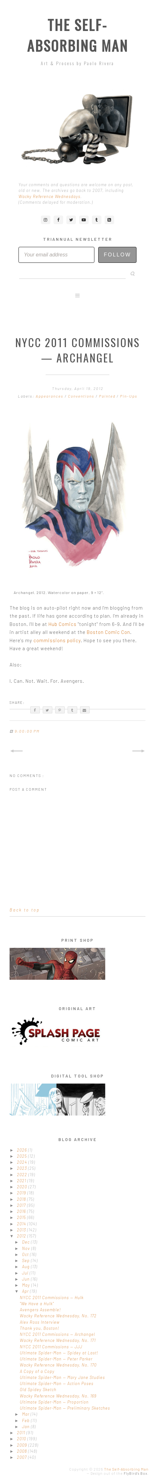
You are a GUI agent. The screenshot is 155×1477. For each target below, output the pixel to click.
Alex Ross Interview (40, 1322)
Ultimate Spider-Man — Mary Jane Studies (62, 1377)
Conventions (82, 396)
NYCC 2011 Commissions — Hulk (52, 1297)
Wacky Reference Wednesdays (49, 196)
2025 (22, 1156)
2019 (22, 1192)
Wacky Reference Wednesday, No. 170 (58, 1364)
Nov (26, 1248)
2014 (22, 1223)
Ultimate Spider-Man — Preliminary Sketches (65, 1408)
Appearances (50, 396)
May (26, 1285)
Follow (117, 254)
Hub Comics (62, 624)
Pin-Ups (128, 396)
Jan (26, 1426)
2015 (22, 1217)
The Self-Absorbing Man (77, 35)
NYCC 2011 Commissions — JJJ (51, 1346)
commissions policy (57, 640)
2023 (22, 1168)
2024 (22, 1162)
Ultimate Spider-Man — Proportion (54, 1402)
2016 (22, 1211)
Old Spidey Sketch (38, 1389)
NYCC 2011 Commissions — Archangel (57, 1334)
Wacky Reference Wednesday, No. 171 (58, 1340)
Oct (26, 1254)
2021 (22, 1180)
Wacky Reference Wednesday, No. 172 (58, 1315)
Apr (26, 1291)
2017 (22, 1205)
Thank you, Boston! (39, 1328)
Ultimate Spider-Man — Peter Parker (56, 1358)
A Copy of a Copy (37, 1371)
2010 (22, 1438)
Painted (108, 396)
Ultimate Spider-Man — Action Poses (56, 1383)
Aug (26, 1266)
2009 (22, 1445)
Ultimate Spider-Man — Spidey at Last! (59, 1352)
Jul (26, 1272)
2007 (22, 1457)
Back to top (25, 909)
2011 (21, 1432)
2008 (22, 1451)
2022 (22, 1174)
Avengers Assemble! (40, 1309)
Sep (26, 1260)
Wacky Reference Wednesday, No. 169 (58, 1395)
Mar (26, 1414)
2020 (22, 1186)
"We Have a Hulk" (37, 1303)
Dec (26, 1242)
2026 (22, 1150)
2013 (22, 1229)
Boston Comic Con (108, 632)
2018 (22, 1199)
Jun (26, 1279)
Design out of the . (120, 1473)
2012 (22, 1235)
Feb (26, 1420)
